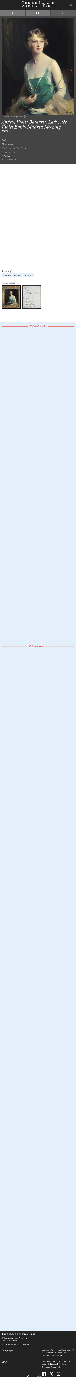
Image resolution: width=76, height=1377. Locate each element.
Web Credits (59, 1364)
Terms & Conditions (61, 1361)
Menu (71, 5)
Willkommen (47, 1352)
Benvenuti (46, 1355)
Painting (17, 275)
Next (63, 13)
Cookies (45, 1367)
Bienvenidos (60, 1352)
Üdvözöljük (57, 1350)
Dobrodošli (57, 1355)
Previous (12, 13)
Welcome (46, 1350)
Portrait (6, 275)
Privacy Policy (56, 1367)
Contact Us (47, 1361)
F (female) (28, 275)
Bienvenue (68, 1350)
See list (38, 13)
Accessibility (47, 1364)
